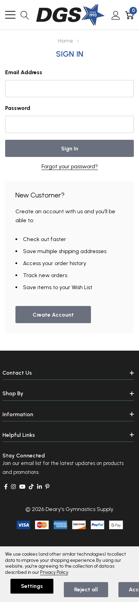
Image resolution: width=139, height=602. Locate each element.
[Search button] (25, 15)
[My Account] (116, 15)
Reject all (86, 589)
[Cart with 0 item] (129, 15)
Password (17, 108)
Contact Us (17, 373)
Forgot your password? (70, 166)
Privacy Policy (54, 572)
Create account (53, 314)
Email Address (23, 72)
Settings (32, 586)
